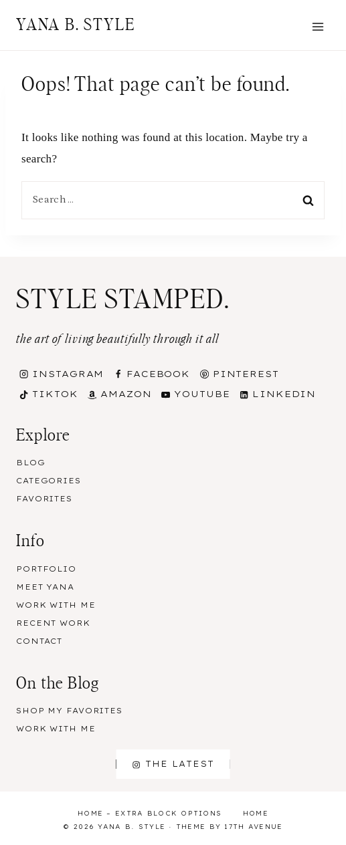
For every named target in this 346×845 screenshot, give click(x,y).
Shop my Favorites (69, 710)
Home (255, 813)
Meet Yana (45, 587)
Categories (48, 480)
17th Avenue (253, 826)
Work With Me (56, 605)
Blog (31, 462)
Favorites (44, 498)
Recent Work (53, 623)
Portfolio (46, 569)
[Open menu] (317, 26)
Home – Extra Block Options (150, 813)
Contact (39, 641)
